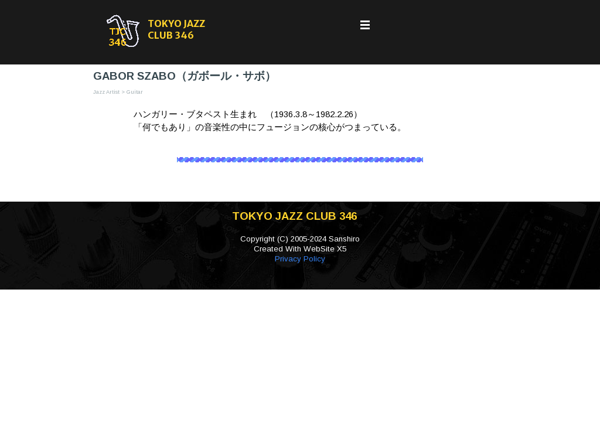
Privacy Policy (300, 258)
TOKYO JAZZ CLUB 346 (177, 29)
